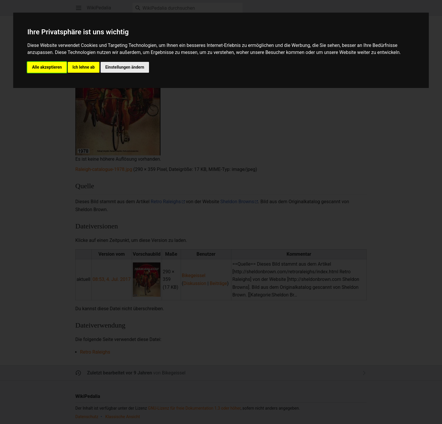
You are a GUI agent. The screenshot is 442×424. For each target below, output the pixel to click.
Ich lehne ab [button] (83, 67)
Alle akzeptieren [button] (47, 67)
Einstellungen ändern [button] (124, 67)
